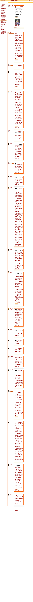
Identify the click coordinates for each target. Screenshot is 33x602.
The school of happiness (3, 31)
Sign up (13, 0)
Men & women (2, 5)
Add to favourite (18, 27)
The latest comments (3, 4)
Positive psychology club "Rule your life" (3, 32)
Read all (16, 17)
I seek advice (2, 14)
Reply (18, 25)
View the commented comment (19, 133)
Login (17, 0)
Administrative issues (3, 24)
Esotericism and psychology (2, 29)
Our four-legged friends (3, 30)
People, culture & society (3, 22)
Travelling (2, 21)
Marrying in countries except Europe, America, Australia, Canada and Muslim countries (3, 13)
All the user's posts (11, 6)
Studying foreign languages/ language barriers (3, 26)
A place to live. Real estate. (3, 23)
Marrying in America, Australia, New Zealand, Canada (3, 8)
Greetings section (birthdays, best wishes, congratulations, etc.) (3, 34)
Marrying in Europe (3, 9)
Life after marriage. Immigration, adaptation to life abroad (3, 18)
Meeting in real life (3, 19)
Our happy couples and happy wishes (3, 16)
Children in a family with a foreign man (3, 20)
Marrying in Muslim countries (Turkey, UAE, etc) (3, 11)
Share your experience (3, 15)
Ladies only (2, 6)
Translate (16, 25)
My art (1, 28)
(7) (20, 27)
